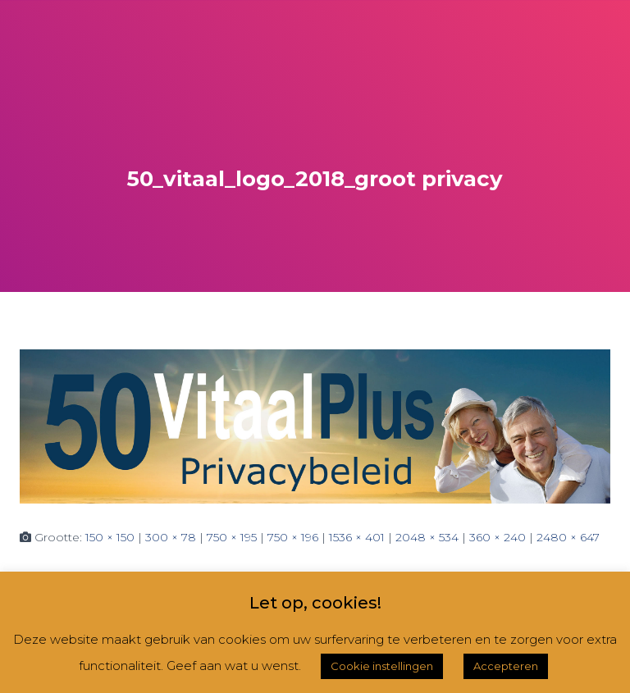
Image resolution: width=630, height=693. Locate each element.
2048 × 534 (427, 537)
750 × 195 (232, 537)
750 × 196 (292, 537)
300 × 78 (170, 537)
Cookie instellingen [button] (382, 665)
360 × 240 (497, 537)
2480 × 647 (568, 537)
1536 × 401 (357, 537)
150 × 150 (110, 537)
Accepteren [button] (505, 665)
